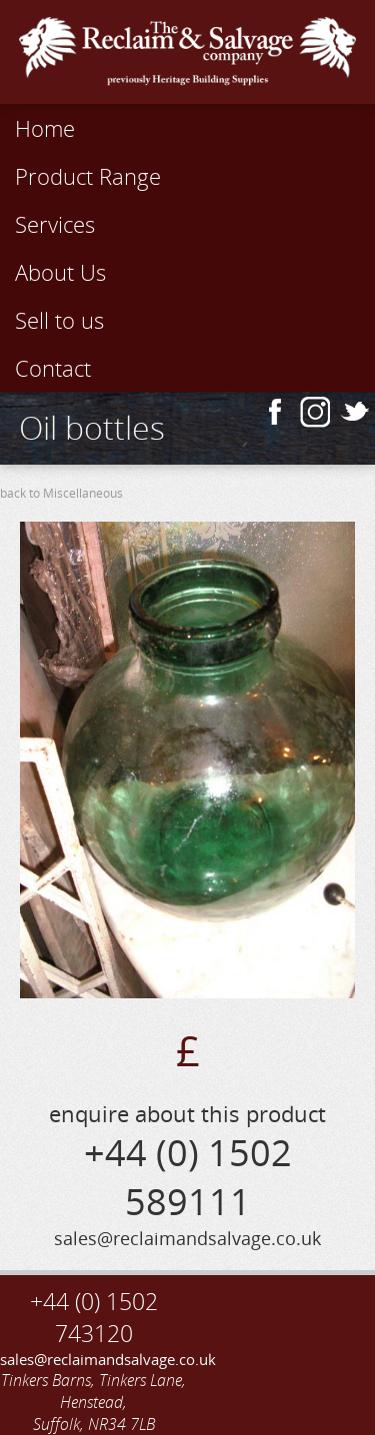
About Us (60, 272)
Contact (53, 368)
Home (45, 128)
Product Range (88, 176)
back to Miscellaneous (61, 493)
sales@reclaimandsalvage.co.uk (94, 1359)
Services (55, 224)
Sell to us (59, 320)
